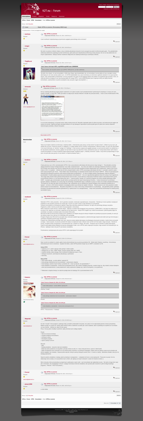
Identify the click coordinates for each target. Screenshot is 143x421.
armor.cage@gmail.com (29, 106)
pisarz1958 (28, 384)
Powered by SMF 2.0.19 (61, 409)
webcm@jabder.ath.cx (28, 244)
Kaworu (27, 277)
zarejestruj (116, 4)
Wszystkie (30, 24)
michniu (27, 34)
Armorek (28, 86)
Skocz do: (106, 403)
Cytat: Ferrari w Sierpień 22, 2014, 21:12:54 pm (53, 282)
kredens (27, 160)
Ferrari (27, 237)
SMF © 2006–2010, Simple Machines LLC (78, 409)
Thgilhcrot (28, 61)
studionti (28, 197)
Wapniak (28, 318)
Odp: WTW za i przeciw (50, 34)
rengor (27, 46)
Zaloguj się (109, 4)
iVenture (71, 412)
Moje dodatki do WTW (46, 135)
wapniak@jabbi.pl (27, 326)
